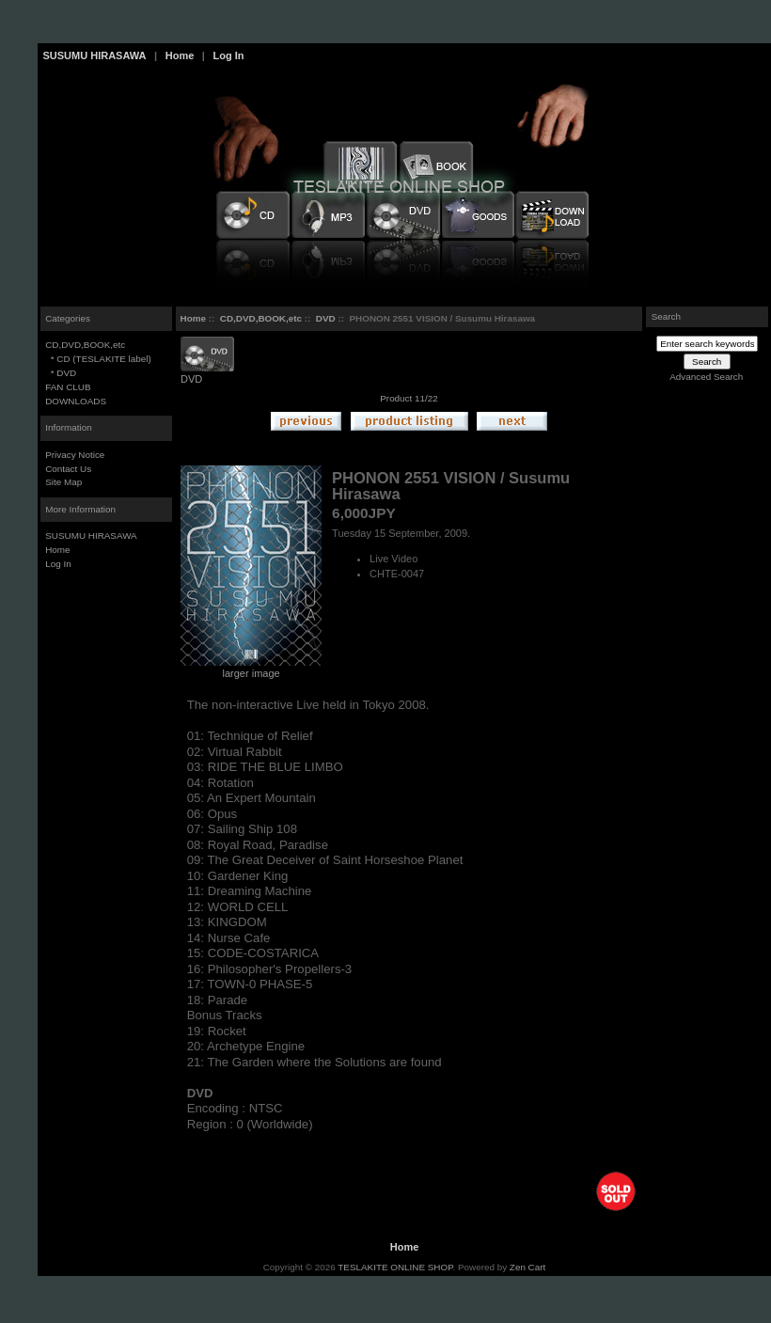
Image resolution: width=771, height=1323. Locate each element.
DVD (326, 318)
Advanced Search (706, 376)
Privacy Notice (74, 454)
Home (180, 55)
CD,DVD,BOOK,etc (261, 318)
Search (666, 316)
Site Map (63, 482)
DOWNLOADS (75, 401)
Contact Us (68, 469)
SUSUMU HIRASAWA (95, 55)
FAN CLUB (67, 387)
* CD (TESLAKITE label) (98, 359)
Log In (228, 55)
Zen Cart (527, 1267)
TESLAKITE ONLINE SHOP (395, 1267)
